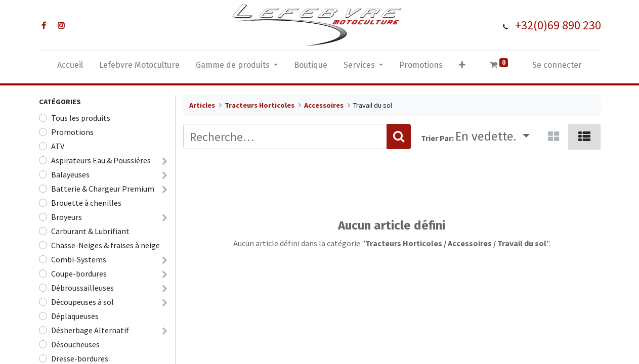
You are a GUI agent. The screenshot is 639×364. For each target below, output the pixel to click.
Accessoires (324, 105)
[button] (462, 67)
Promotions (72, 132)
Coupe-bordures (79, 273)
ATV (57, 146)
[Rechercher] (399, 136)
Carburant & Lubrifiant (90, 231)
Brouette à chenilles (86, 203)
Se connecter (557, 65)
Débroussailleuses (82, 288)
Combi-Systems (78, 259)
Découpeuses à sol (82, 302)
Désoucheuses (75, 344)
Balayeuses (70, 174)
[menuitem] (70, 67)
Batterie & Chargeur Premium (102, 189)
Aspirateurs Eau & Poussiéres (101, 160)
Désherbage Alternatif (90, 330)
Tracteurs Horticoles (259, 105)
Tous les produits (80, 118)
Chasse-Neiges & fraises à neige (105, 245)
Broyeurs (66, 217)
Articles (202, 105)
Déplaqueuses (75, 316)
